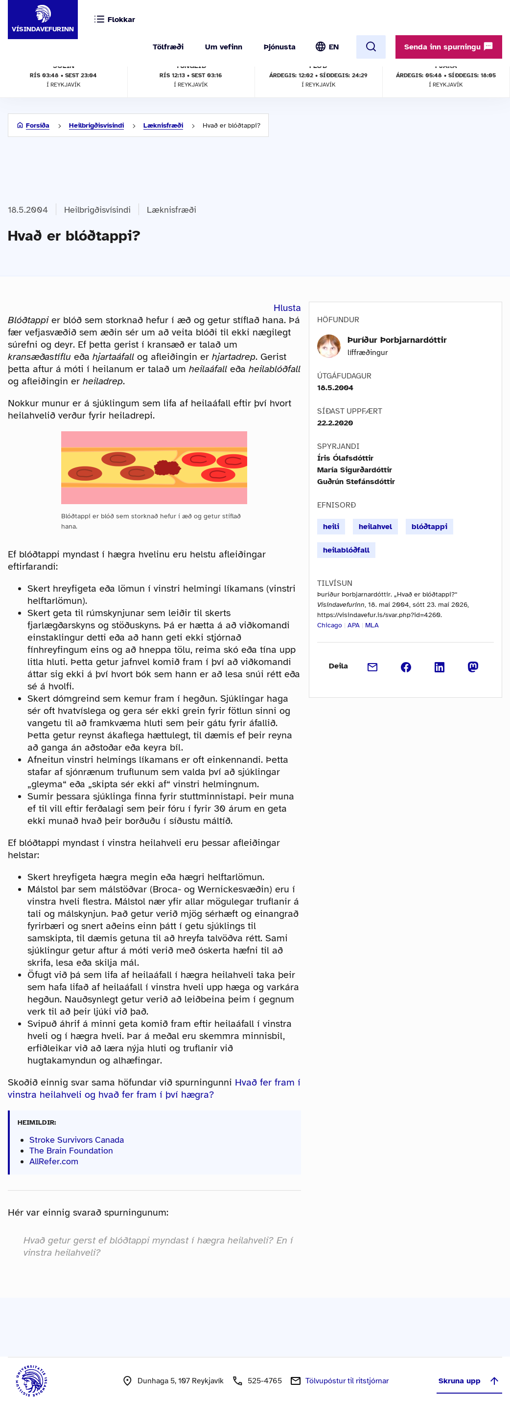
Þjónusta (280, 47)
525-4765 (265, 1381)
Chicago (329, 625)
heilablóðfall (346, 550)
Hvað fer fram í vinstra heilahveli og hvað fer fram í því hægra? (154, 1088)
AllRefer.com (53, 1161)
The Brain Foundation (71, 1150)
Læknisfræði (163, 125)
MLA (372, 625)
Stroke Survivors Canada (76, 1139)
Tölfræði (168, 47)
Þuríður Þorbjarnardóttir (397, 339)
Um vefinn (223, 47)
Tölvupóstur (347, 1381)
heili (331, 527)
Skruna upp (469, 1381)
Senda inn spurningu (448, 46)
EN (334, 47)
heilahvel (375, 527)
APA (354, 625)
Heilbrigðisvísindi (96, 125)
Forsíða (37, 125)
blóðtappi (429, 527)
